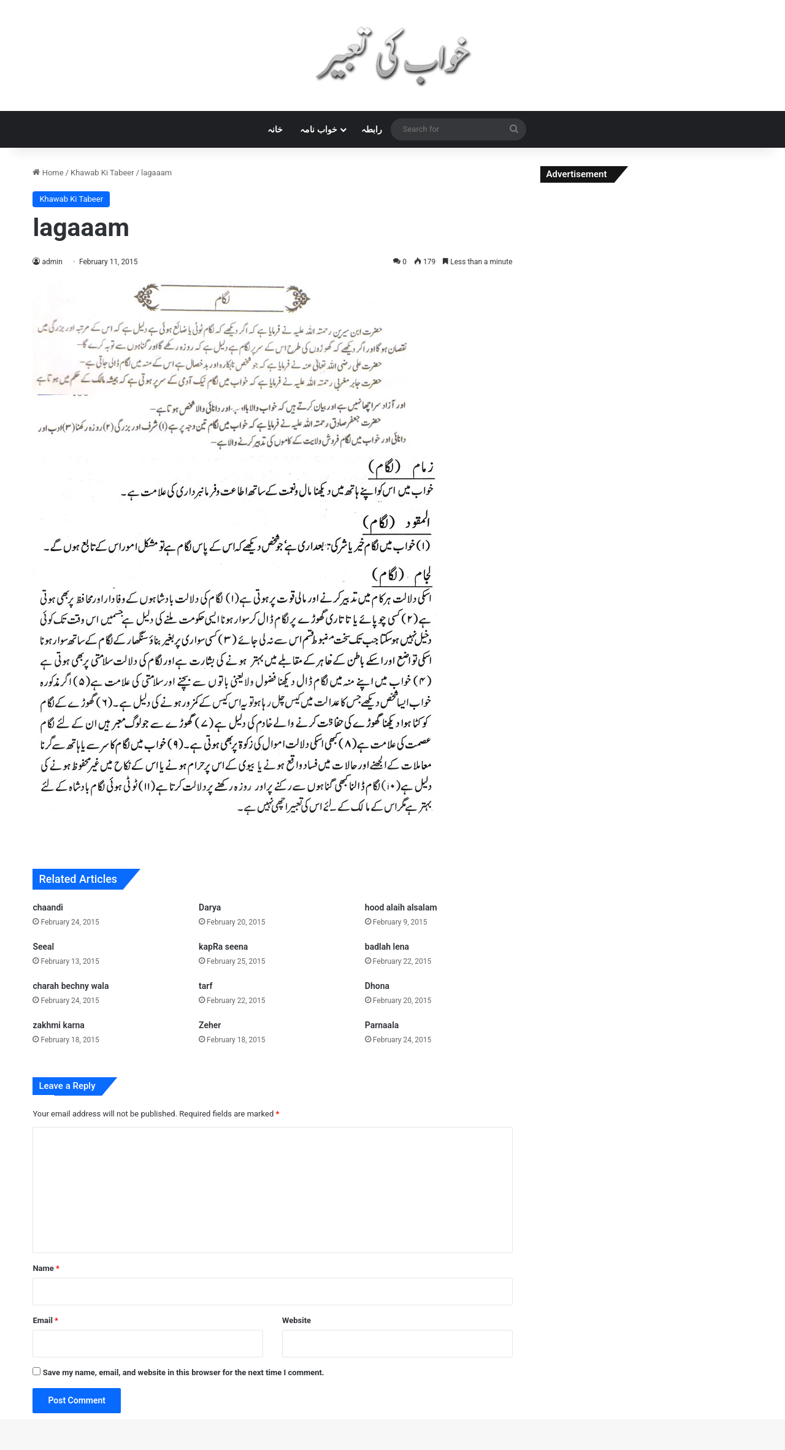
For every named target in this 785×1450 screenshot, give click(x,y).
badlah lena (387, 947)
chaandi (48, 907)
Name (46, 1268)
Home (48, 172)
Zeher (210, 1025)
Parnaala (382, 1025)
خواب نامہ (318, 129)
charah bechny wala (71, 986)
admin (52, 262)
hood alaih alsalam (401, 907)
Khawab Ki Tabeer (102, 172)
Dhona (377, 986)
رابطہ (371, 129)
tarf (205, 986)
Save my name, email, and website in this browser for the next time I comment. (183, 1372)
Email (45, 1320)
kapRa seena (223, 947)
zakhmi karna (58, 1025)
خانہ (275, 129)
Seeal (43, 947)
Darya (210, 907)
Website (296, 1320)
